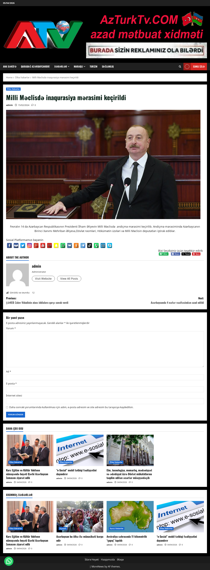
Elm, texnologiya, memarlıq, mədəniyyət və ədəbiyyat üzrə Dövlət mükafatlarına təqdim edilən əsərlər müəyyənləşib (129, 474)
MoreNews (98, 566)
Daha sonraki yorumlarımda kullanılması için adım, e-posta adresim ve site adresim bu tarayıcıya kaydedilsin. (71, 407)
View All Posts (69, 278)
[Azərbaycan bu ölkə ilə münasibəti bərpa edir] (80, 516)
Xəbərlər (60, 66)
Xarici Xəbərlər (116, 528)
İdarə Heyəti (92, 559)
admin (9, 105)
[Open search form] (180, 66)
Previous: (55, 300)
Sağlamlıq (108, 66)
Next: (154, 300)
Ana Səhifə (9, 66)
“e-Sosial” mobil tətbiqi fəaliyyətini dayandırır (76, 472)
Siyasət (63, 528)
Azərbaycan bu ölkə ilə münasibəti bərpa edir (79, 538)
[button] (8, 561)
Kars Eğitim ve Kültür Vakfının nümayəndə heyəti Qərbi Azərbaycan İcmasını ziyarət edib (27, 474)
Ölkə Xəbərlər (13, 89)
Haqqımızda (108, 559)
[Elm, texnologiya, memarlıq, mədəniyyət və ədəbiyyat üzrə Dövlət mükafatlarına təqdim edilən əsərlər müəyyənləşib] (130, 450)
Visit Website (43, 278)
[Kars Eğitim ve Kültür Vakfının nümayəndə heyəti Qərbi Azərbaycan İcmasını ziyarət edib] (29, 450)
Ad (8, 371)
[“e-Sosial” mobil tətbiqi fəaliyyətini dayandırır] (80, 450)
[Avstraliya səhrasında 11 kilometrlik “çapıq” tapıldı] (130, 516)
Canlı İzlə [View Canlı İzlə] (194, 66)
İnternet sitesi (14, 395)
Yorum (11, 328)
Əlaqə (120, 559)
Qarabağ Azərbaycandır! (35, 66)
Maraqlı (78, 66)
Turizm (93, 66)
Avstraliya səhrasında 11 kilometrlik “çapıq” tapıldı (127, 538)
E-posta (11, 383)
